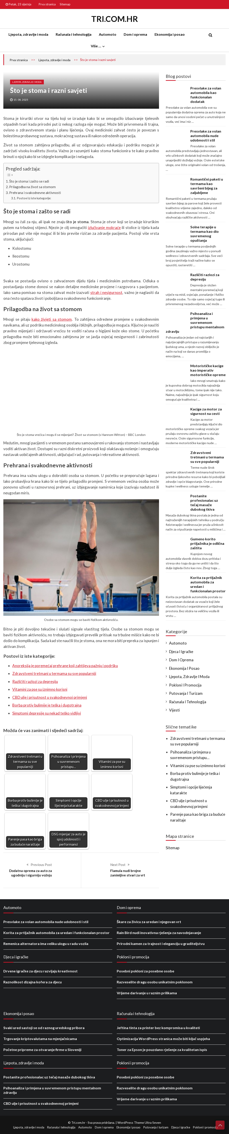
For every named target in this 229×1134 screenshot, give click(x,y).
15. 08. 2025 (20, 99)
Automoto (107, 34)
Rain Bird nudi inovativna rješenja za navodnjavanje (159, 932)
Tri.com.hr (114, 19)
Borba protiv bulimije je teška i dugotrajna (46, 705)
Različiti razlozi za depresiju (35, 681)
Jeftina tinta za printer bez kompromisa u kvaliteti (158, 1028)
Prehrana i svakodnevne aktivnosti (35, 193)
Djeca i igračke (181, 651)
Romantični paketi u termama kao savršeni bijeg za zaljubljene (206, 186)
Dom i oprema (135, 34)
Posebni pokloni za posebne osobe (145, 971)
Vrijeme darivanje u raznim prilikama (147, 993)
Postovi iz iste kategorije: (34, 198)
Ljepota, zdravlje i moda (28, 34)
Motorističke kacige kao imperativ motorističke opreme (208, 370)
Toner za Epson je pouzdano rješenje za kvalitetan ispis (162, 1049)
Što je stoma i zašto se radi (29, 181)
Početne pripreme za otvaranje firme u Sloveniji (42, 1049)
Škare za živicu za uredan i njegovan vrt (149, 922)
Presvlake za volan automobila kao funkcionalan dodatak (205, 95)
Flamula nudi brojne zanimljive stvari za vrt (127, 873)
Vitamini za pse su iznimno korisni (39, 689)
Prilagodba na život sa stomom (32, 187)
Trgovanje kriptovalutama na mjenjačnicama (40, 1038)
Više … (96, 46)
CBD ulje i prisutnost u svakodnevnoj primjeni (49, 697)
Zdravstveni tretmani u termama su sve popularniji (54, 673)
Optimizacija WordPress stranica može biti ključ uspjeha (163, 1038)
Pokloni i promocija (185, 685)
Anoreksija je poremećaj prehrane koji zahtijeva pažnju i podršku (65, 665)
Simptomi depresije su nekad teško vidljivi (46, 713)
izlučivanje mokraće (104, 227)
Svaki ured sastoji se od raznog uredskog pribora (44, 1028)
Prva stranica (47, 4)
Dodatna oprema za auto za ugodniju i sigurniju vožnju (30, 873)
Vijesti (174, 710)
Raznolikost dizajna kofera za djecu (32, 982)
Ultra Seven (153, 1122)
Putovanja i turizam (186, 693)
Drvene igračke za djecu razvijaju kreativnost (40, 971)
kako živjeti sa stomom (52, 319)
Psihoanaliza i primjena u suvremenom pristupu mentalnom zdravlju (195, 322)
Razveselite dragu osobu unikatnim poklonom (155, 982)
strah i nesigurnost (106, 292)
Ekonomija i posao (170, 34)
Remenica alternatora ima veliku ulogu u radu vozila (45, 943)
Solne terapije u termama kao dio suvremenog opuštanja (204, 233)
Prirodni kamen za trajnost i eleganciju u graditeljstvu (161, 943)
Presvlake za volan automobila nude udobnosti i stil (205, 135)
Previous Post (41, 865)
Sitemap (65, 4)
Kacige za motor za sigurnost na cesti (206, 411)
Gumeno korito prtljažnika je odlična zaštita (207, 543)
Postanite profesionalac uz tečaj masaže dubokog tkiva (204, 502)
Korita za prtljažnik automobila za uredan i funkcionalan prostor (56, 932)
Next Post (117, 865)
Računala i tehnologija (73, 34)
